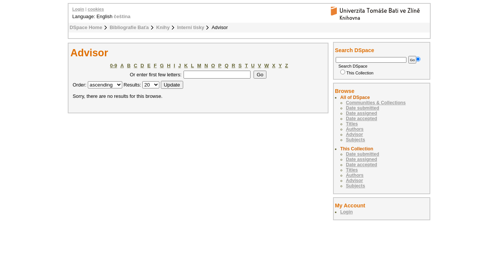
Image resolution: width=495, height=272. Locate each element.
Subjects (355, 139)
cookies (96, 9)
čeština (122, 16)
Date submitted (362, 108)
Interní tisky (190, 27)
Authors (355, 129)
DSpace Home (86, 27)
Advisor (354, 134)
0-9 (113, 65)
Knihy (163, 27)
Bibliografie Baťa (129, 27)
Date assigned (361, 113)
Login (78, 9)
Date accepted (361, 118)
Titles (352, 124)
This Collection (357, 73)
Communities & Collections (376, 102)
